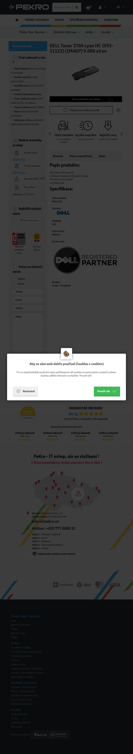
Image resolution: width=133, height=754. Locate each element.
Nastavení (25, 391)
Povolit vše (107, 391)
